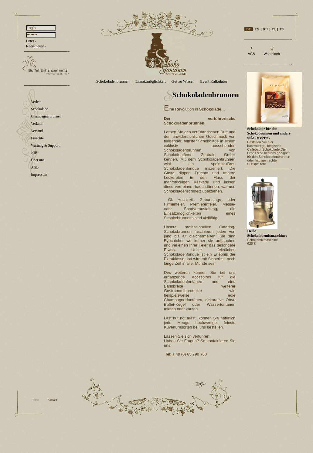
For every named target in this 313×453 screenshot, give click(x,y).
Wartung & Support (45, 145)
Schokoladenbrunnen (113, 81)
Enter (30, 41)
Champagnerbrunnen (46, 116)
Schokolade (39, 109)
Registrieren (35, 46)
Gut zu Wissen (183, 81)
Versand (37, 131)
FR (274, 29)
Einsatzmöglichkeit (150, 81)
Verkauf (37, 123)
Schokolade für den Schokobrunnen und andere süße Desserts (269, 133)
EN (257, 29)
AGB (35, 167)
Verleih (36, 102)
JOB (34, 153)
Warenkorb (272, 54)
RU (265, 29)
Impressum (39, 174)
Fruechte (37, 138)
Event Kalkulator (213, 81)
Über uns (37, 160)
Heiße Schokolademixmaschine (266, 233)
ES (282, 29)
